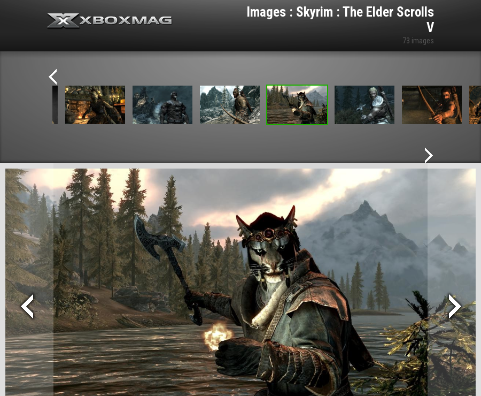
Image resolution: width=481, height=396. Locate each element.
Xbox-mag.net (110, 21)
